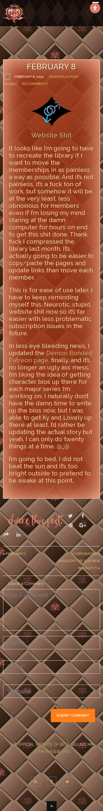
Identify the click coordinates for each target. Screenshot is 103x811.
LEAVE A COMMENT (28, 492)
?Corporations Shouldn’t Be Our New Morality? (79, 561)
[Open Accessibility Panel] (95, 8)
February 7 (16, 554)
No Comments (35, 84)
